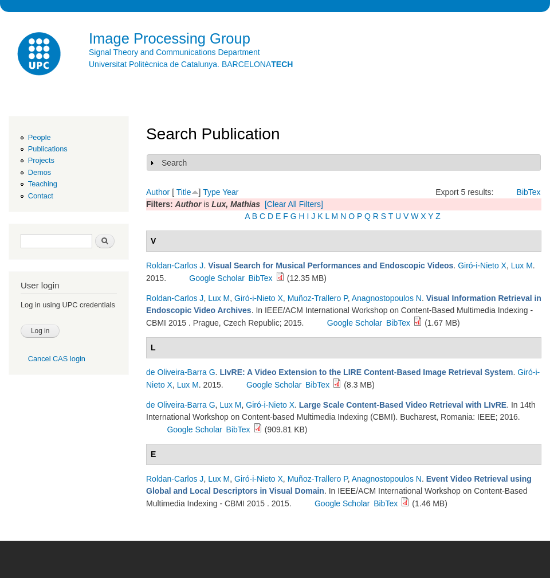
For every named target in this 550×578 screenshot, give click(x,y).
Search (174, 162)
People (39, 137)
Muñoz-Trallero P (318, 298)
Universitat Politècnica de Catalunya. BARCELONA (191, 64)
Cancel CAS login (56, 358)
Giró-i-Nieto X (482, 265)
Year (230, 192)
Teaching (42, 183)
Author (158, 192)
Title (183, 192)
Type (211, 192)
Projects (41, 160)
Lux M (522, 265)
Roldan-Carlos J (174, 265)
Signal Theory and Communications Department (174, 52)
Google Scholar (217, 278)
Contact (40, 196)
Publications (48, 148)
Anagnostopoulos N (387, 298)
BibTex (529, 192)
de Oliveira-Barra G (180, 372)
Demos (39, 172)
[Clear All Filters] (294, 204)
